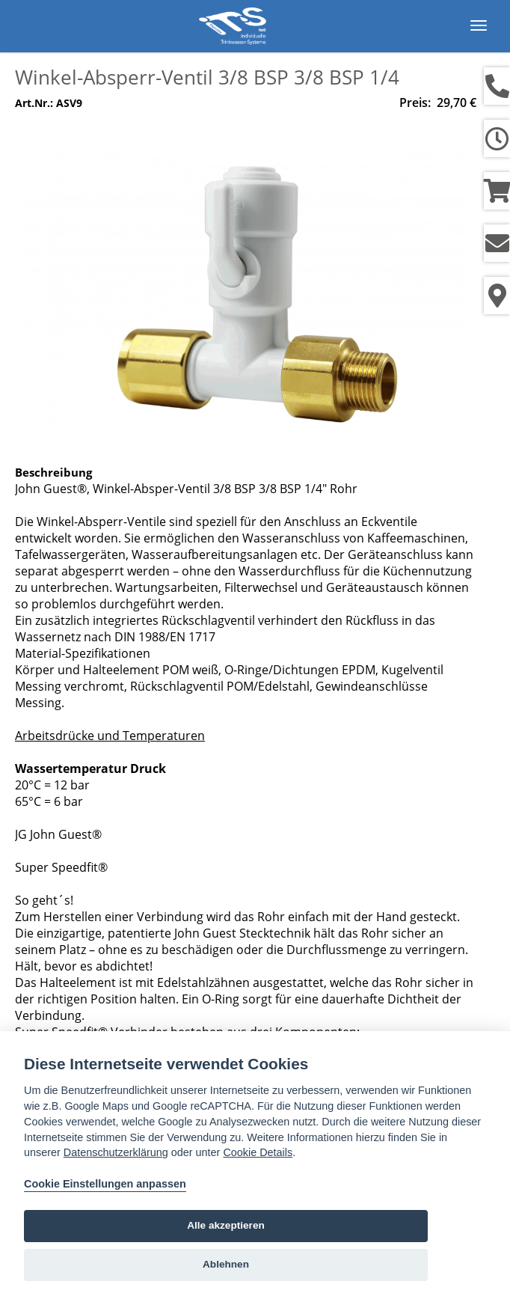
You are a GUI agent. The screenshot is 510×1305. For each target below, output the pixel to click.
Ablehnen (226, 1264)
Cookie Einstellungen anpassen (105, 1184)
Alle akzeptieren (226, 1225)
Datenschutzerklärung (116, 1152)
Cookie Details (257, 1152)
